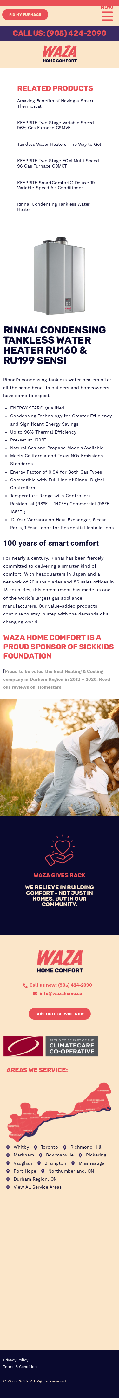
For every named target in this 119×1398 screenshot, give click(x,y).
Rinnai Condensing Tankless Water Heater (53, 207)
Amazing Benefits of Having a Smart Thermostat (55, 103)
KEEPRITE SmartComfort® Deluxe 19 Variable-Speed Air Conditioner (56, 185)
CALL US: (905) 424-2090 (59, 33)
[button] (106, 16)
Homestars (49, 687)
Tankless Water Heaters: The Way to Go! (59, 144)
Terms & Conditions (20, 1366)
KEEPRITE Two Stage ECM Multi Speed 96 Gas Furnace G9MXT (58, 163)
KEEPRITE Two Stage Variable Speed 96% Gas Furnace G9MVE (55, 125)
